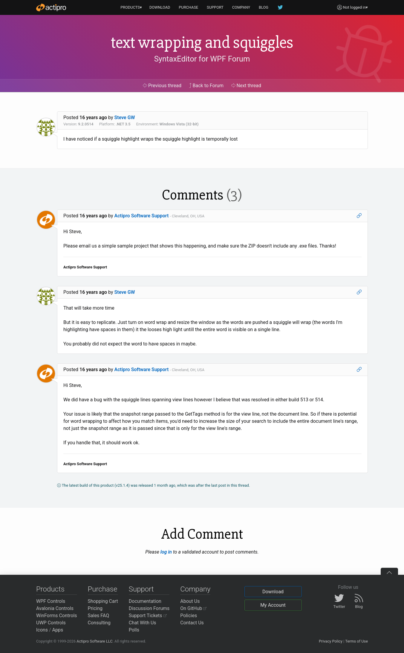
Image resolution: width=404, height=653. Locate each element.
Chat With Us (142, 623)
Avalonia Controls (55, 608)
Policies (188, 615)
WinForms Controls (56, 615)
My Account (273, 605)
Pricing (95, 608)
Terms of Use (356, 641)
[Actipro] (51, 7)
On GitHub (193, 608)
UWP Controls (51, 623)
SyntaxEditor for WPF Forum (202, 58)
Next (246, 85)
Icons (42, 630)
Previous (162, 85)
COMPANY (241, 7)
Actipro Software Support (141, 216)
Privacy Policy (330, 641)
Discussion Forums (149, 608)
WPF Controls (50, 601)
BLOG (263, 7)
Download (273, 591)
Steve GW (124, 117)
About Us (190, 601)
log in (166, 552)
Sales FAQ (98, 615)
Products (50, 589)
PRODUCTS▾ (131, 7)
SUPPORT (215, 7)
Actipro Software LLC (94, 641)
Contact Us (192, 623)
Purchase (102, 589)
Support (141, 589)
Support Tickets (148, 615)
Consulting (99, 623)
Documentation (145, 601)
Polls (134, 630)
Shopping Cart (103, 601)
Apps (57, 630)
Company (195, 589)
